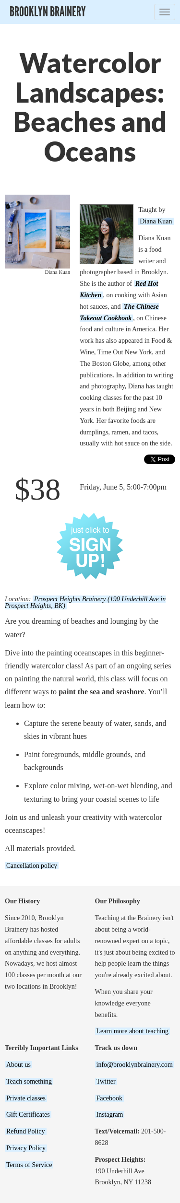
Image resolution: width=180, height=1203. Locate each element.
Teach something (29, 1081)
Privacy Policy (26, 1148)
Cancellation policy (31, 865)
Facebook (109, 1098)
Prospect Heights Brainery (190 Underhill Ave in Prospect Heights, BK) (85, 602)
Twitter (106, 1081)
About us (18, 1064)
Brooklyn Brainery (48, 12)
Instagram (109, 1114)
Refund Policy (25, 1131)
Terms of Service (29, 1164)
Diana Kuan (156, 221)
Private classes (26, 1098)
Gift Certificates (28, 1114)
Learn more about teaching (132, 1031)
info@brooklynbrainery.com (134, 1064)
